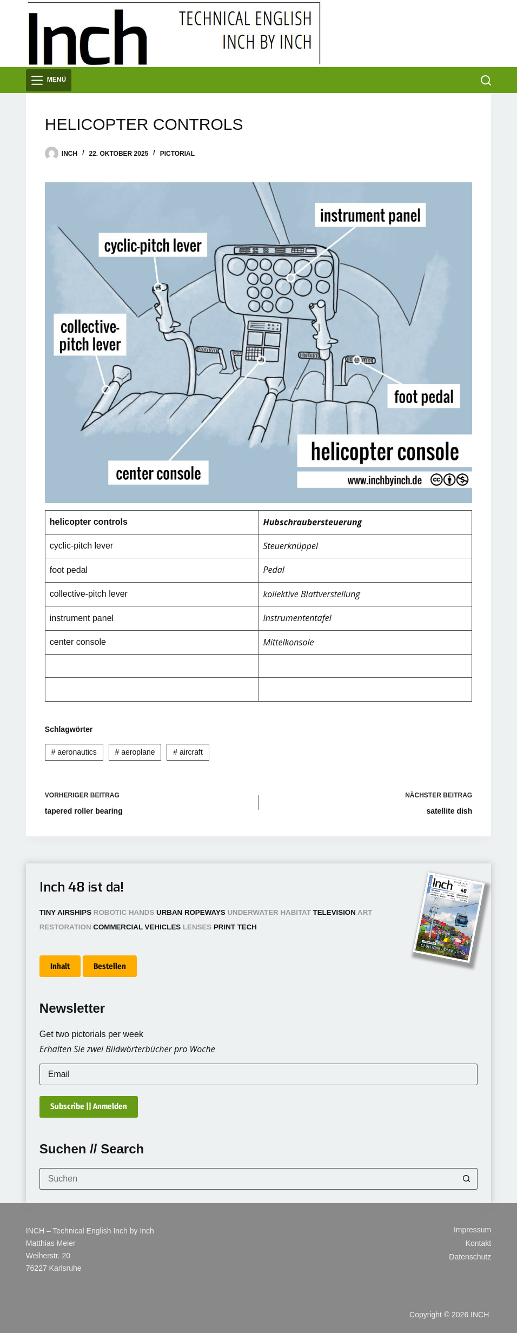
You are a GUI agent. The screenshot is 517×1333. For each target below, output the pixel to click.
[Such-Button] (467, 1179)
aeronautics (74, 752)
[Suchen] (486, 80)
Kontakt (478, 1243)
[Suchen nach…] (247, 1179)
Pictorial (177, 153)
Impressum (472, 1229)
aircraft (187, 752)
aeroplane (135, 752)
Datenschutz (470, 1256)
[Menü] (48, 80)
